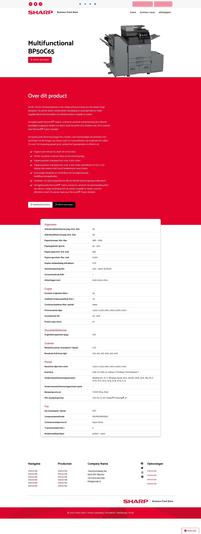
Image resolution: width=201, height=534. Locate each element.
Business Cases (147, 12)
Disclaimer (110, 513)
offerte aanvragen (40, 60)
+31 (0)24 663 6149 (96, 478)
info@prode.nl (94, 481)
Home (133, 12)
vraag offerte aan (143, 3)
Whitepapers (165, 12)
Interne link (32, 470)
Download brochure (41, 205)
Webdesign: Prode (125, 513)
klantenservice (164, 3)
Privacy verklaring (96, 513)
